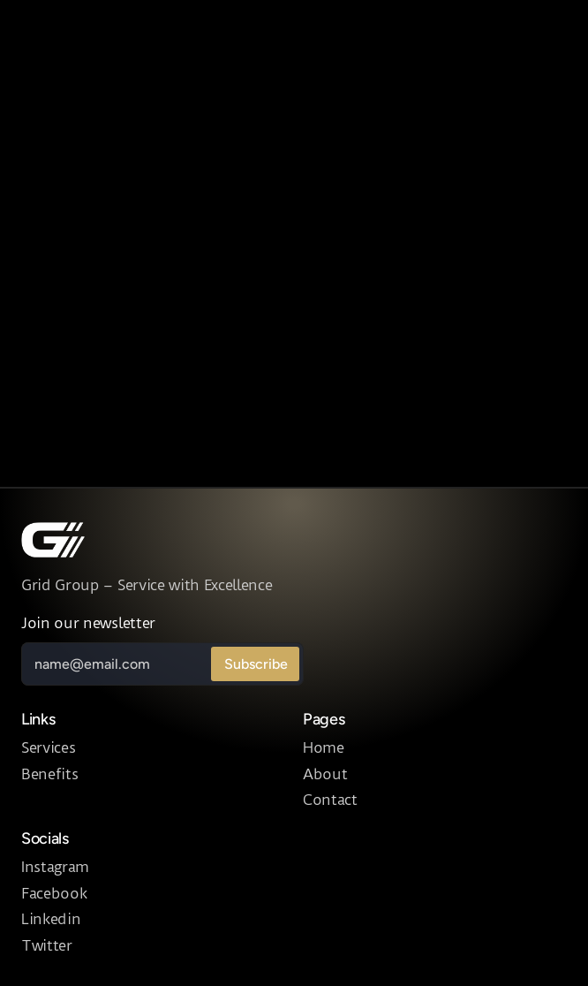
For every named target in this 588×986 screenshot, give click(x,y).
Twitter (46, 945)
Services (48, 747)
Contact (330, 799)
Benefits (49, 774)
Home (323, 747)
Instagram (55, 867)
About (325, 774)
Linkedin (50, 919)
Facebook (54, 893)
